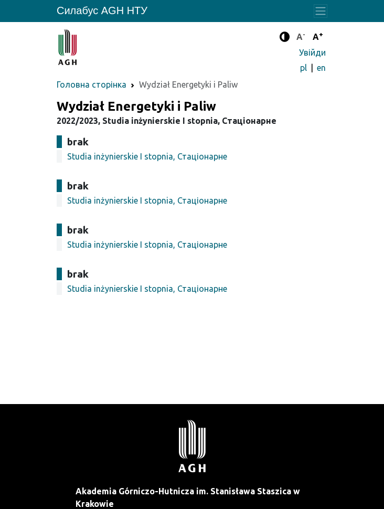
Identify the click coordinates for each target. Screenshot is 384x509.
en (321, 67)
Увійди (312, 52)
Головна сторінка (91, 84)
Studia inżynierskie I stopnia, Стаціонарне (147, 156)
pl (304, 67)
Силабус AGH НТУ (102, 10)
